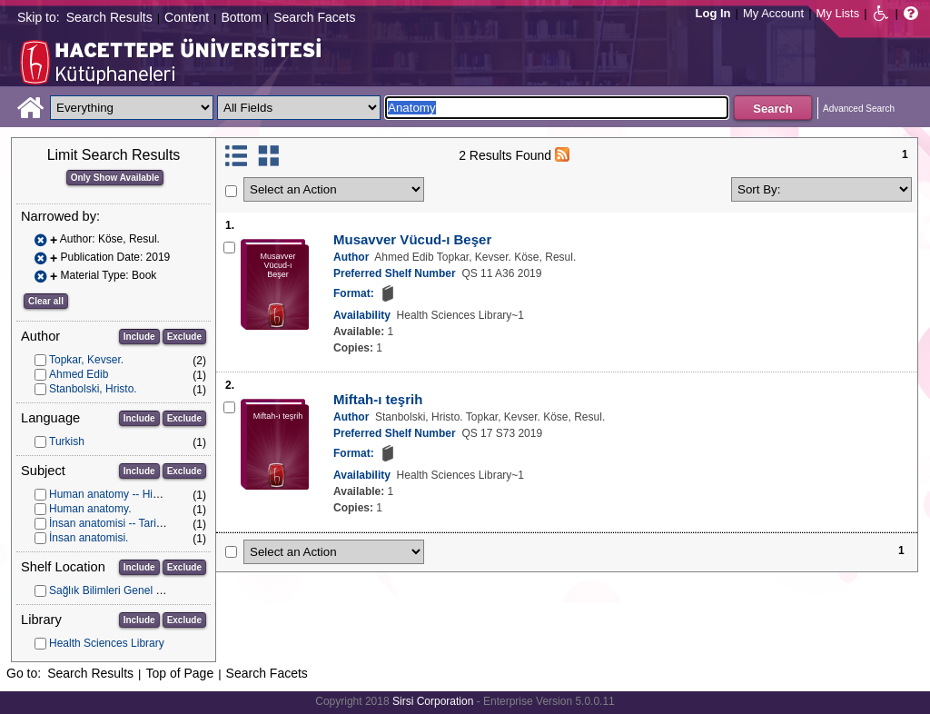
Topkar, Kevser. (86, 359)
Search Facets (314, 17)
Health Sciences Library (106, 643)
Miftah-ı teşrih (377, 399)
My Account (773, 13)
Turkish (66, 441)
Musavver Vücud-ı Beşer (412, 239)
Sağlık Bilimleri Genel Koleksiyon (128, 590)
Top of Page (179, 673)
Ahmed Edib (78, 374)
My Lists (838, 13)
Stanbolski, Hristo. (93, 388)
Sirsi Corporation (432, 701)
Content (186, 17)
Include (139, 337)
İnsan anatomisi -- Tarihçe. (113, 523)
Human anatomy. (90, 508)
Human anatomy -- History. (113, 494)
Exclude (184, 337)
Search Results (109, 17)
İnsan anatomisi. (88, 537)
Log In (713, 13)
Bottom (241, 17)
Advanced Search (859, 109)
